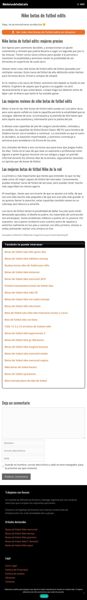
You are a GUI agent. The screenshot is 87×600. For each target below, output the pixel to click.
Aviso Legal (11, 565)
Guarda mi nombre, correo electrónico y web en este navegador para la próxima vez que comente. (44, 466)
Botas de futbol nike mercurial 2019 (25, 279)
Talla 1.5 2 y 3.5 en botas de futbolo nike (28, 326)
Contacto (9, 581)
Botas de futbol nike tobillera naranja (26, 258)
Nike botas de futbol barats (21, 367)
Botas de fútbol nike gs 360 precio (24, 340)
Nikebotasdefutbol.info (15, 4)
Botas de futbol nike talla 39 (21, 292)
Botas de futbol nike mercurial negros (26, 360)
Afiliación (10, 577)
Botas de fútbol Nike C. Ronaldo (21, 541)
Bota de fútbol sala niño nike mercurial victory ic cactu (36, 312)
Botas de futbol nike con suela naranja (27, 299)
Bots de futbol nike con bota (21, 319)
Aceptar (44, 596)
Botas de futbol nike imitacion (22, 272)
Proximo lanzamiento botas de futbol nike (29, 285)
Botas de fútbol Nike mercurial (21, 529)
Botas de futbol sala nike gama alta (25, 251)
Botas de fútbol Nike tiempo (20, 533)
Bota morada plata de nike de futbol (26, 380)
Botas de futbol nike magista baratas (26, 346)
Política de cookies (14, 573)
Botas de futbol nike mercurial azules (26, 353)
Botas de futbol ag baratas (20, 373)
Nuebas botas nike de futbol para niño (27, 265)
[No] (83, 593)
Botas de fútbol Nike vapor (19, 545)
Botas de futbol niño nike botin (22, 306)
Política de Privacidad (16, 569)
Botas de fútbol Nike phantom (21, 537)
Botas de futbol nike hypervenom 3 (25, 333)
